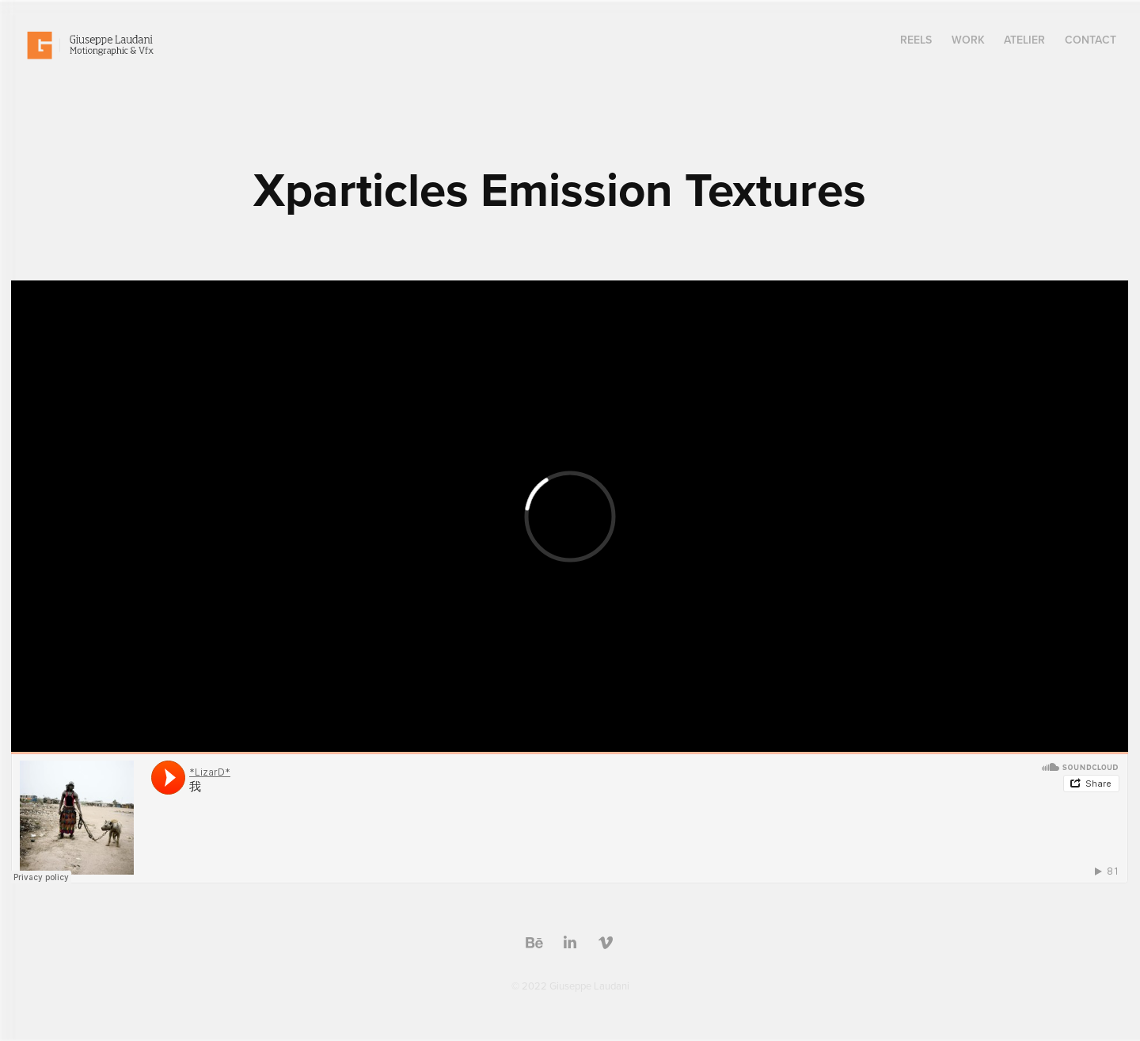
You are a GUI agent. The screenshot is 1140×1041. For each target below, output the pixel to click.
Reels (916, 40)
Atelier (1024, 40)
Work (968, 40)
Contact (1090, 40)
